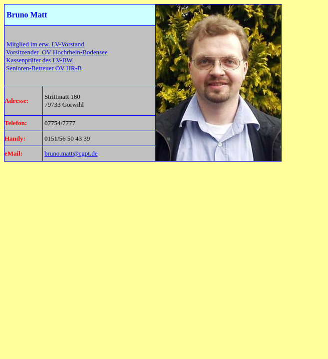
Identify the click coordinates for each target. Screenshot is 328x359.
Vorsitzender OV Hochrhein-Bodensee (57, 52)
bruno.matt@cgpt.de (71, 153)
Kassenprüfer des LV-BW (38, 60)
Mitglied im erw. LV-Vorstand (45, 44)
